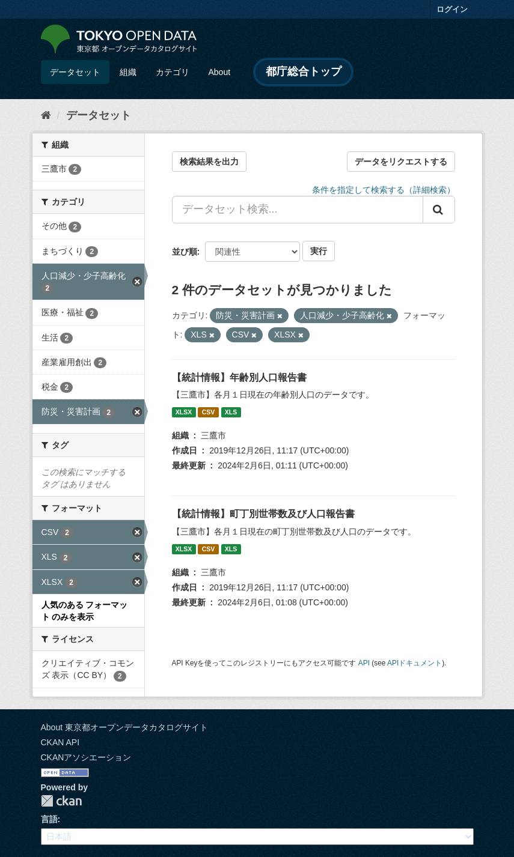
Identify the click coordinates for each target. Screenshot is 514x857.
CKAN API (60, 742)
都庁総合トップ (303, 71)
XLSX (184, 412)
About (220, 72)
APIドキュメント (414, 663)
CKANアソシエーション (86, 757)
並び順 (184, 251)
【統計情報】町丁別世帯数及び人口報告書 (263, 514)
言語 (49, 819)
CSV (208, 412)
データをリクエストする (401, 161)
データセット (75, 72)
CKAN (61, 801)
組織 (128, 72)
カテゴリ (172, 72)
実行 (318, 251)
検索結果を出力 (209, 161)
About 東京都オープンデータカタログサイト (124, 727)
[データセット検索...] (297, 209)
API (364, 663)
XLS (231, 412)
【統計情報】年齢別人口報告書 (239, 377)
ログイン (452, 9)
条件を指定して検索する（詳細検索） (383, 190)
